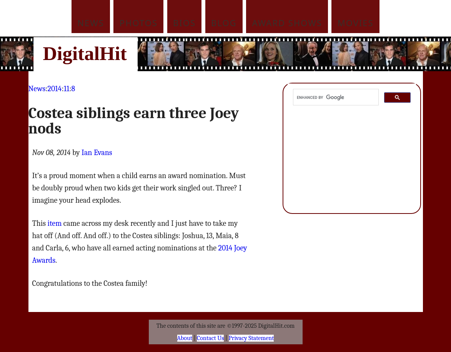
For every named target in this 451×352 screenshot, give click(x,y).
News (90, 22)
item (55, 223)
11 (66, 88)
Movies (356, 22)
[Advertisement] (278, 54)
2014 (55, 88)
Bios (184, 22)
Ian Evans (97, 152)
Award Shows (287, 22)
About (184, 338)
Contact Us (210, 338)
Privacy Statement (251, 338)
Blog (224, 22)
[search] (335, 97)
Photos (139, 22)
